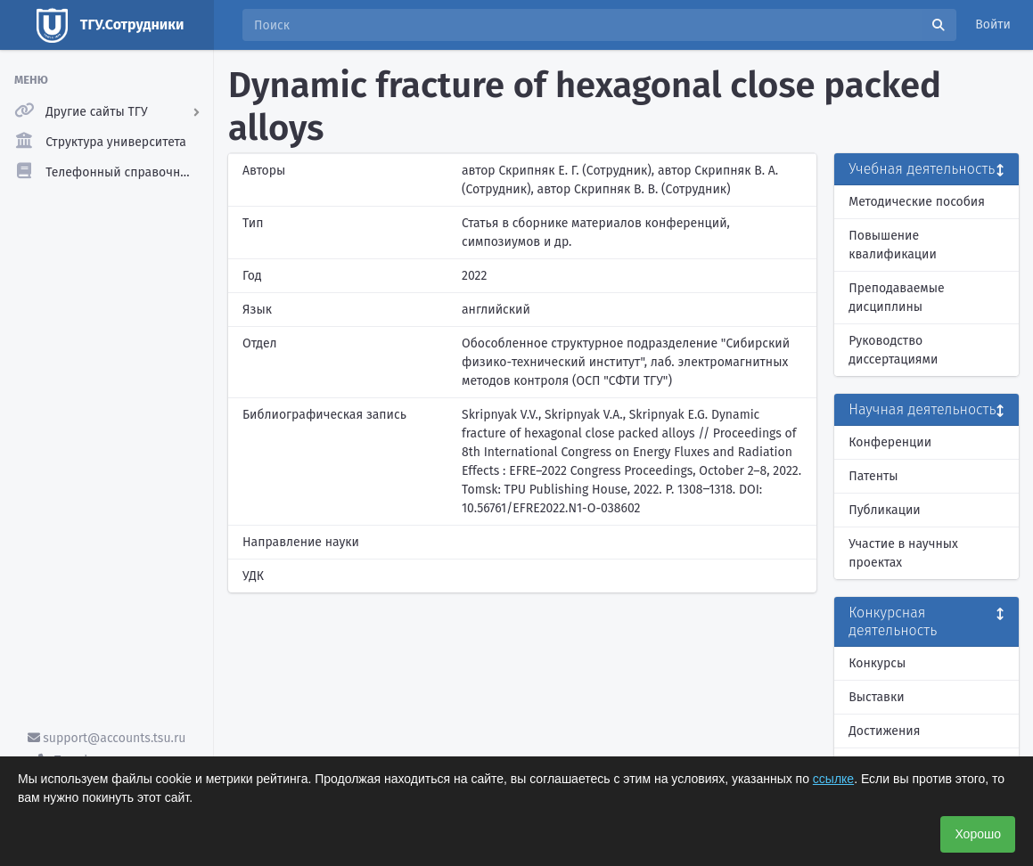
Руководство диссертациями (893, 350)
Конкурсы (877, 663)
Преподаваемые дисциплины (896, 298)
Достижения (884, 731)
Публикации (884, 510)
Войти (993, 24)
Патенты (873, 476)
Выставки (876, 697)
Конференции (890, 442)
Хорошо (978, 834)
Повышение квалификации (893, 245)
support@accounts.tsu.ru (107, 738)
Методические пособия (917, 201)
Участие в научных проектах (903, 553)
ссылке (833, 779)
